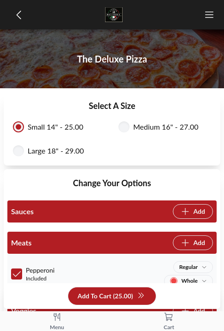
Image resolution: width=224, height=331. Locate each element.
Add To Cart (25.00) (110, 296)
